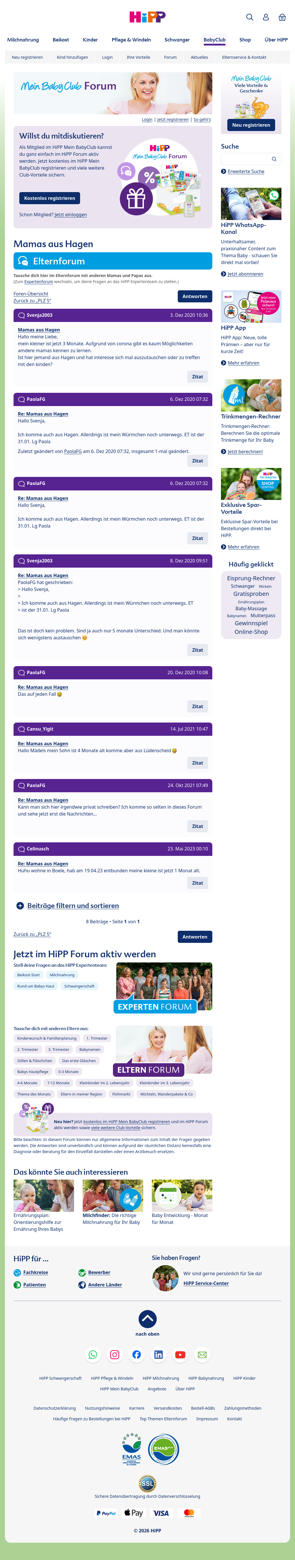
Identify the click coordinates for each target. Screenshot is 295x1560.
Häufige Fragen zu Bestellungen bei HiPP (91, 1418)
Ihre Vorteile (138, 57)
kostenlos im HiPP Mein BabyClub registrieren (127, 1121)
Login (107, 57)
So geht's (202, 119)
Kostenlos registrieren (49, 198)
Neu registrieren (27, 57)
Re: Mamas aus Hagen (43, 414)
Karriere (136, 1408)
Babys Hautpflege (32, 1071)
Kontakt (234, 1418)
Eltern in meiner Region (81, 1094)
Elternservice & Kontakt (244, 57)
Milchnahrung (62, 974)
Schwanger (243, 586)
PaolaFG (73, 451)
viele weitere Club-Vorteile (115, 1127)
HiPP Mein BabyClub (119, 1389)
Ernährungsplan (251, 602)
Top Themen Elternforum (163, 1418)
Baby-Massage (251, 608)
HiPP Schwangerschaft (60, 1378)
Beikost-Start (28, 974)
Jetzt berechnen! (245, 451)
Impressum (207, 1418)
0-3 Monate (68, 1071)
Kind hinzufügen (72, 57)
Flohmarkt (121, 1094)
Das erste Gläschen (79, 1060)
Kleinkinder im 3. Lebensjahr (165, 1082)
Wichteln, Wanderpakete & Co (166, 1094)
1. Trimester (97, 1038)
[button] (249, 17)
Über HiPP (185, 1389)
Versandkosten (168, 1408)
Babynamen (89, 1049)
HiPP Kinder (244, 1378)
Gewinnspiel (251, 623)
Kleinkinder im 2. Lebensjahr (105, 1082)
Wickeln (265, 586)
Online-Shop (251, 632)
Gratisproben (251, 594)
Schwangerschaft (79, 986)
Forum (170, 57)
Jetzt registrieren (173, 119)
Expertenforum (38, 281)
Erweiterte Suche (246, 171)
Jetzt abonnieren (245, 274)
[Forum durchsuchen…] (251, 159)
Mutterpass (263, 615)
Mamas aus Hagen (39, 330)
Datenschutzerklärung (55, 1408)
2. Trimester (27, 1049)
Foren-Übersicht (31, 294)
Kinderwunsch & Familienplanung (47, 1038)
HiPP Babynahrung (206, 1378)
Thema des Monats (34, 1094)
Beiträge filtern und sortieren (73, 905)
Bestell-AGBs (203, 1408)
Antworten (195, 296)
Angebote (157, 1389)
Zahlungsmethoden (242, 1408)
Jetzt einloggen (71, 214)
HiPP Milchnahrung (161, 1378)
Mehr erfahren (243, 363)
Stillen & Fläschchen (34, 1060)
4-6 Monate (27, 1082)
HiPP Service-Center (206, 1283)
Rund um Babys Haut (35, 986)
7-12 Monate (58, 1082)
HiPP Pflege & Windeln (112, 1378)
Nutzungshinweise (102, 1408)
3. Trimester (58, 1049)
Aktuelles (199, 57)
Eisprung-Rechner (251, 578)
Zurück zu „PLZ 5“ (32, 300)
